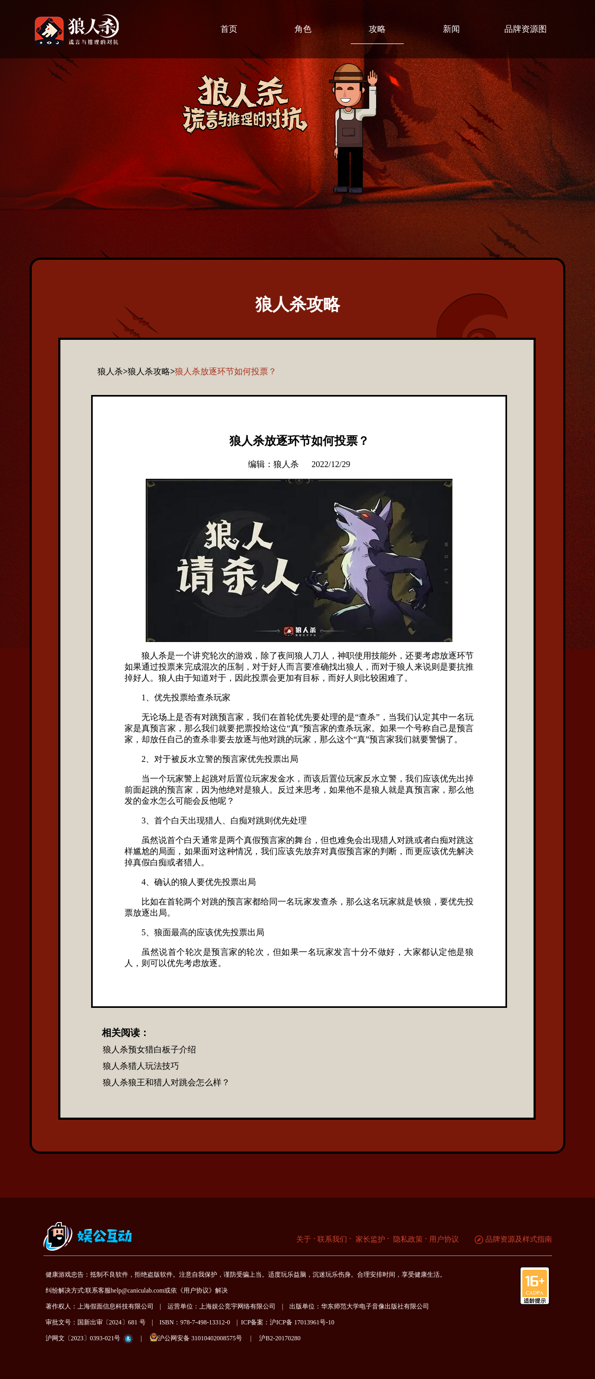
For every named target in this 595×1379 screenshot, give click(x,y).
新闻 (451, 28)
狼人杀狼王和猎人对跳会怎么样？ (166, 1082)
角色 (303, 28)
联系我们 (332, 1239)
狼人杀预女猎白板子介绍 (149, 1049)
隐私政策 (407, 1239)
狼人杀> (112, 371)
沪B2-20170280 (279, 1338)
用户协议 (444, 1239)
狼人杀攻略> (151, 371)
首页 (228, 28)
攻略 (377, 28)
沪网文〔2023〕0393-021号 (83, 1338)
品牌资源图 (525, 28)
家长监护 (369, 1239)
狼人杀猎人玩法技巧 (141, 1065)
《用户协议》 (196, 1290)
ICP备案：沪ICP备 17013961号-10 (287, 1322)
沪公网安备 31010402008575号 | (203, 1337)
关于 (303, 1239)
